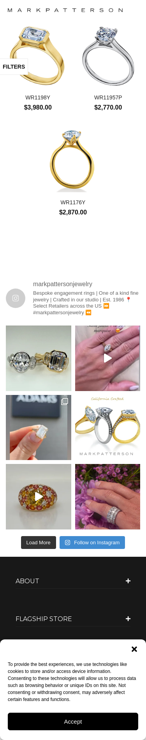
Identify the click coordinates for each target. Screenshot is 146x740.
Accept (73, 721)
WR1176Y (73, 202)
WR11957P (108, 97)
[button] (134, 649)
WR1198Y (37, 97)
